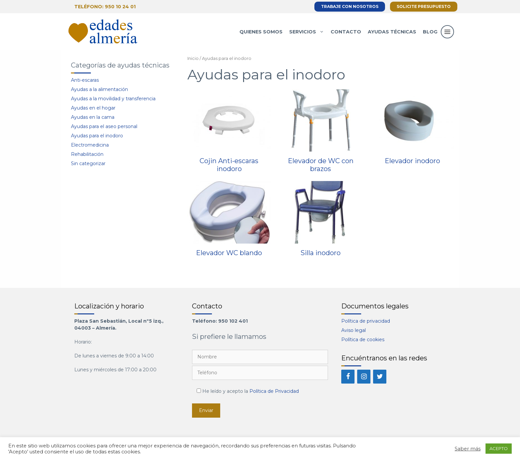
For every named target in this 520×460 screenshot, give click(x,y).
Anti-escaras (85, 80)
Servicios (308, 32)
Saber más (468, 449)
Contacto (346, 32)
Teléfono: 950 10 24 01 (105, 7)
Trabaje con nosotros (349, 6)
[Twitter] (379, 377)
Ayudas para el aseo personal (104, 126)
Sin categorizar (88, 163)
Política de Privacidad (274, 391)
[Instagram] (363, 377)
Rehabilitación (87, 154)
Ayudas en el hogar (93, 108)
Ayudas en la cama (92, 117)
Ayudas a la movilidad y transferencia (113, 99)
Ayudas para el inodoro (97, 136)
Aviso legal (353, 330)
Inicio (193, 58)
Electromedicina (90, 145)
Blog (430, 32)
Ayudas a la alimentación (99, 89)
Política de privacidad (365, 321)
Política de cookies (362, 340)
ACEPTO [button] (498, 448)
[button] (447, 38)
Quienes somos (261, 32)
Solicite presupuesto (424, 6)
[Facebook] (348, 377)
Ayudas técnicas (392, 32)
